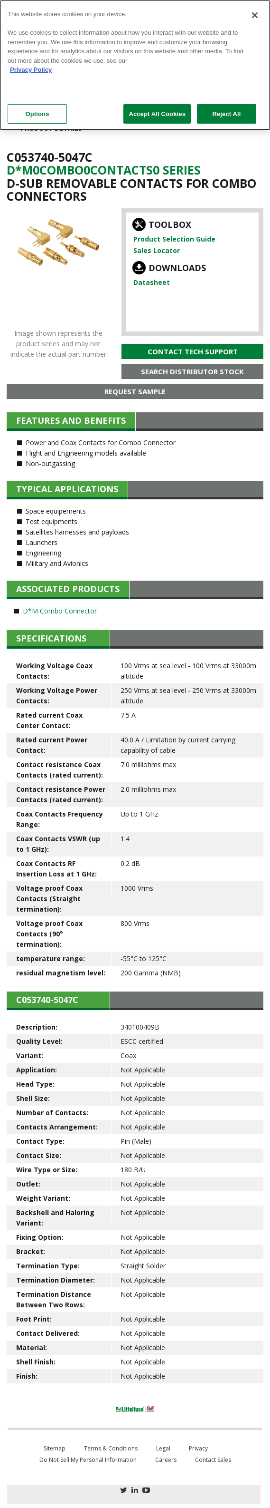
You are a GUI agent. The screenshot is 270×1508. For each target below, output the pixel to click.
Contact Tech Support (193, 351)
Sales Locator (156, 250)
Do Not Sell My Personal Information (88, 1460)
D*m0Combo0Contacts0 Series (104, 170)
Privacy (198, 1448)
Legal (163, 1448)
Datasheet (151, 282)
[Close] (254, 15)
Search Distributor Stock (192, 371)
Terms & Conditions (111, 1448)
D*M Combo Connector (60, 610)
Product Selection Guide (174, 238)
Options (37, 113)
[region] (135, 65)
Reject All (226, 113)
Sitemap (54, 1448)
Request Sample (135, 391)
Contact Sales (213, 1460)
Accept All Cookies (157, 113)
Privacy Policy (31, 69)
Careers (166, 1460)
